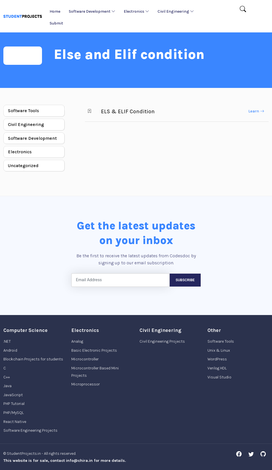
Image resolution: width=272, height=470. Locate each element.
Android (10, 350)
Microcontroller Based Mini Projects (95, 372)
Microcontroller (85, 359)
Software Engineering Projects (30, 430)
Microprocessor (85, 384)
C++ (6, 377)
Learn (256, 111)
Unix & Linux (218, 350)
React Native (14, 421)
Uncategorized (23, 165)
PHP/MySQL (13, 412)
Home (55, 11)
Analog (77, 341)
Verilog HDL (217, 368)
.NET (7, 341)
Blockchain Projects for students (33, 359)
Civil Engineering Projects (162, 341)
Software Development (92, 11)
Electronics (136, 11)
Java (7, 385)
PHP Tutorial (14, 403)
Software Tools (23, 110)
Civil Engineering (176, 11)
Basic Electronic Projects (94, 350)
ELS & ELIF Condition (128, 111)
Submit (56, 23)
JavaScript (13, 395)
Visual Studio (219, 377)
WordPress (217, 359)
